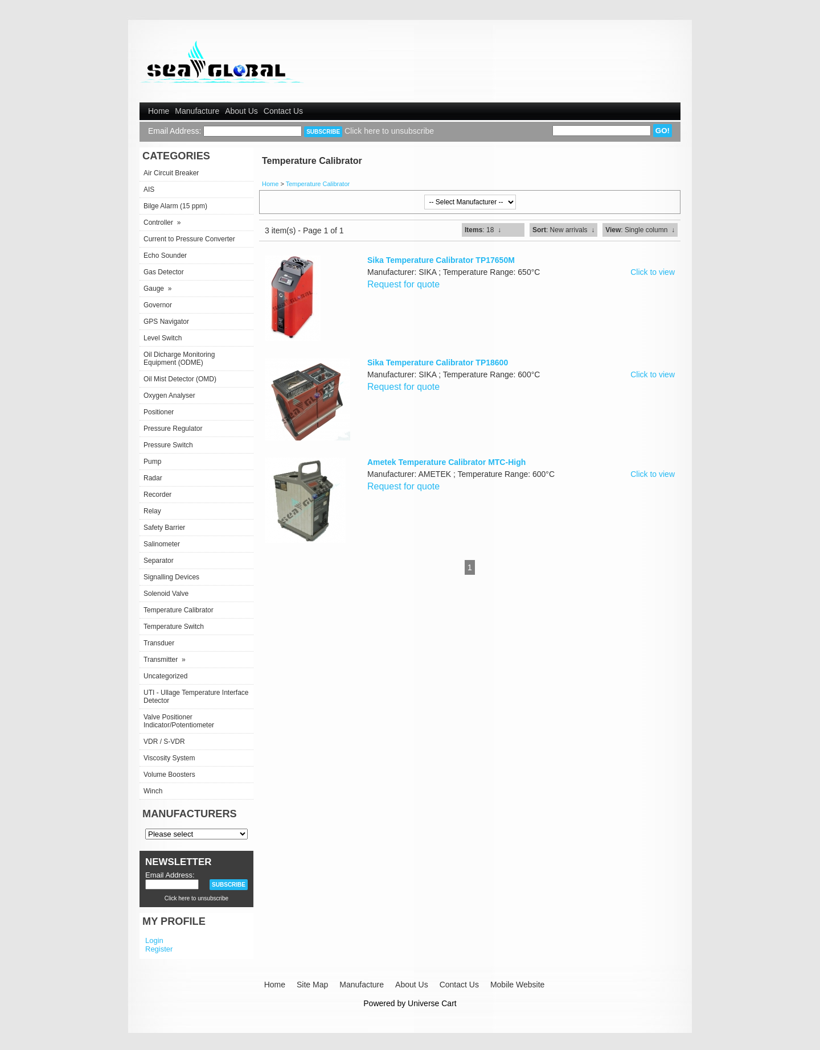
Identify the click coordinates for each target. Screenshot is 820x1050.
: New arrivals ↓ (563, 230)
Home (158, 111)
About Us (241, 111)
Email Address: (174, 130)
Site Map (312, 984)
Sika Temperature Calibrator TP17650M (441, 260)
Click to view (652, 272)
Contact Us (283, 111)
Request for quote (403, 284)
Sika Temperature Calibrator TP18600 (437, 362)
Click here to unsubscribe (389, 130)
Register (159, 949)
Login (154, 940)
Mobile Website (517, 984)
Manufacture (197, 111)
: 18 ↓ (483, 230)
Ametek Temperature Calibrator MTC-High (446, 462)
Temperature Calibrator (318, 183)
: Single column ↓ (640, 230)
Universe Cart (432, 1003)
